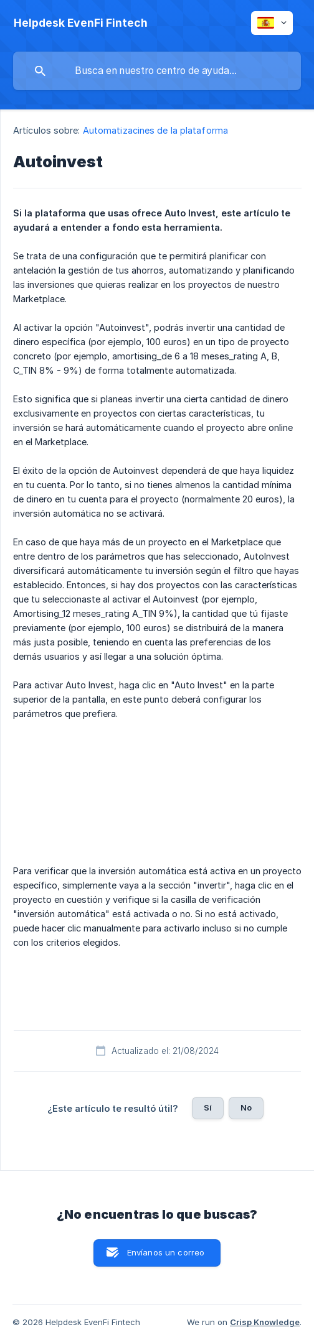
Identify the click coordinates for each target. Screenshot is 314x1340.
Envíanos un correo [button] (166, 1252)
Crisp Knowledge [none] (265, 1322)
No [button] (246, 1107)
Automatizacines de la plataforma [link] (155, 130)
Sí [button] (208, 1107)
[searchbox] (157, 71)
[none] (81, 23)
